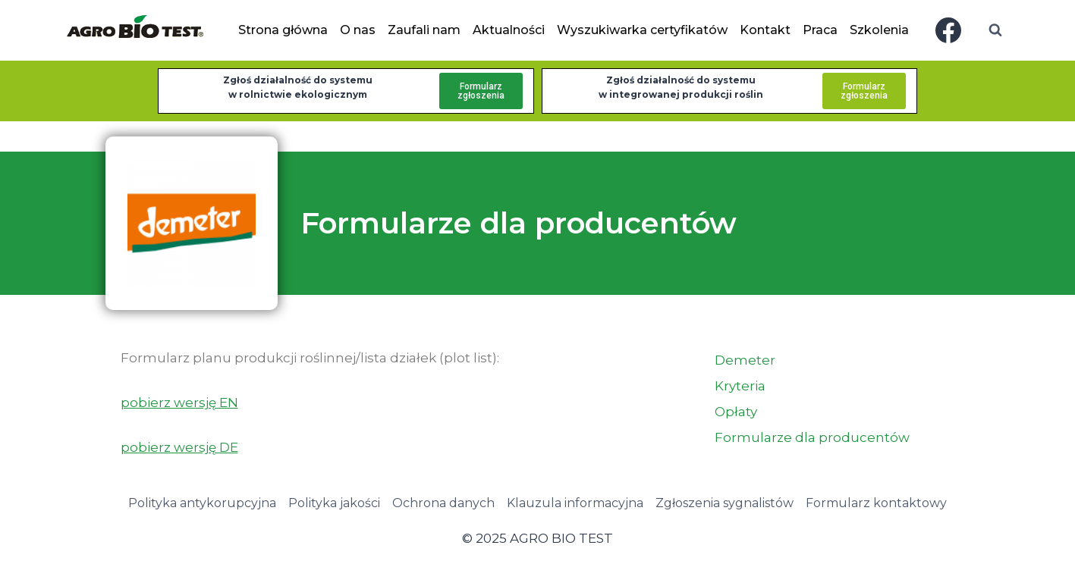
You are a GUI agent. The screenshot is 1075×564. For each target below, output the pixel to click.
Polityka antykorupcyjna (202, 503)
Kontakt (765, 30)
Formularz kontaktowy (876, 503)
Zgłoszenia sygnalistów (724, 503)
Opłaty (736, 411)
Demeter (745, 360)
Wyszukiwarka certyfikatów (642, 30)
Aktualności (509, 30)
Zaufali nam (424, 30)
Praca (820, 30)
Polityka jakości (334, 503)
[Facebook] (948, 30)
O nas (358, 30)
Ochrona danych (443, 503)
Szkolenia (879, 30)
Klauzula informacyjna (575, 503)
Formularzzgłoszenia (480, 91)
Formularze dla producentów (812, 437)
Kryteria (740, 385)
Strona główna (283, 30)
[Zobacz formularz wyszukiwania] (995, 30)
